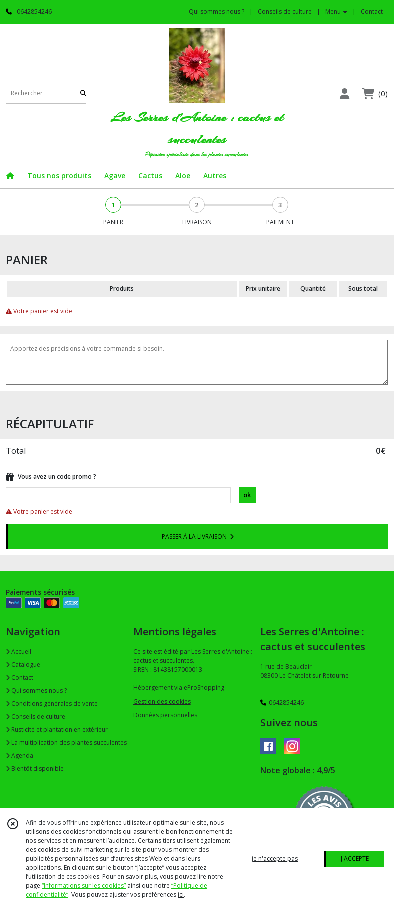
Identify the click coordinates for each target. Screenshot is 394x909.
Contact (372, 11)
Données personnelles (166, 715)
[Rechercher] (83, 93)
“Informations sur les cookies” (84, 885)
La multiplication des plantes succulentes (66, 742)
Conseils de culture (36, 716)
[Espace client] (344, 93)
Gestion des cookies (162, 701)
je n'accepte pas (275, 858)
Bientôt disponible (35, 768)
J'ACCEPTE (355, 858)
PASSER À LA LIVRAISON (198, 536)
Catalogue (23, 664)
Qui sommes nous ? (36, 690)
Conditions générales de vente (52, 703)
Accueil (19, 651)
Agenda (20, 755)
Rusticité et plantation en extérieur (57, 729)
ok (247, 494)
